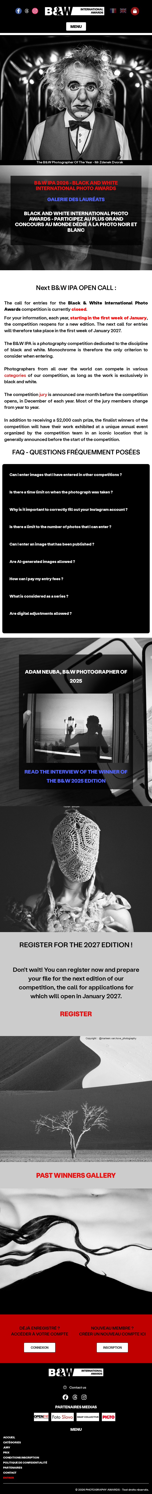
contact (9, 1472)
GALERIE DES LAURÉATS (76, 199)
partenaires (12, 1467)
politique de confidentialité (25, 1462)
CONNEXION (39, 1347)
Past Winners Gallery (76, 1175)
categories (15, 375)
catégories (12, 1442)
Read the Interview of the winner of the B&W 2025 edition (76, 776)
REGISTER (76, 1014)
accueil (9, 1437)
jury (43, 394)
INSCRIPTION (112, 1347)
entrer (8, 1477)
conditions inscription (21, 1457)
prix (6, 1452)
